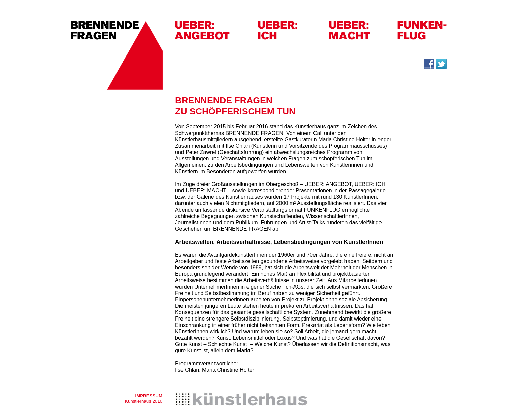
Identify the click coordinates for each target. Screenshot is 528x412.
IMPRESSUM (148, 395)
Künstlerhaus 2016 (143, 401)
